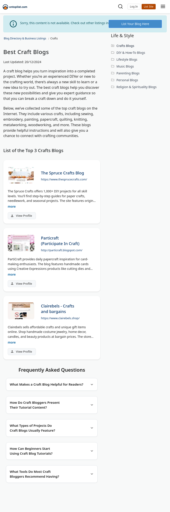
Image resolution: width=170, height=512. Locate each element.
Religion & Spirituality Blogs (136, 87)
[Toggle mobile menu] (163, 7)
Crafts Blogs (125, 46)
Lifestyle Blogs (126, 59)
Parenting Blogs (127, 73)
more (12, 206)
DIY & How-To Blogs (130, 52)
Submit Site (148, 7)
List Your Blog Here (135, 24)
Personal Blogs (127, 80)
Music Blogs (125, 66)
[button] (134, 7)
